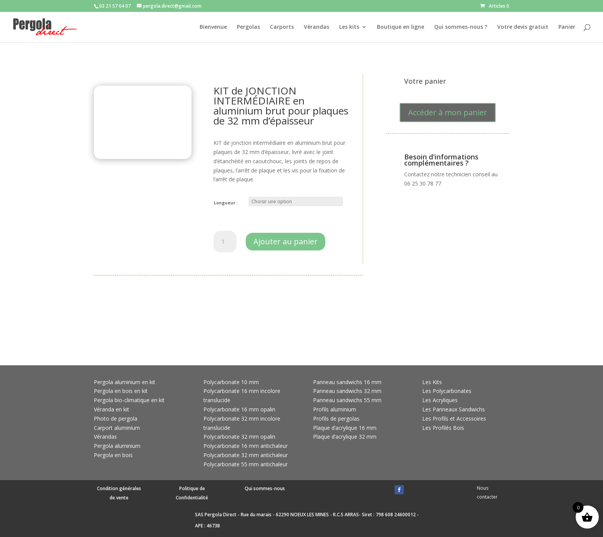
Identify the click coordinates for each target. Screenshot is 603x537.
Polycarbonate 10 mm (231, 382)
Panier (566, 27)
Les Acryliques (440, 400)
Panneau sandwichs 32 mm (347, 390)
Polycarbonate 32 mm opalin (239, 436)
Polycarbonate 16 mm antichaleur (245, 445)
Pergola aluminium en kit (124, 382)
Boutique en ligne (400, 27)
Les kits (349, 27)
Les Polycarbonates (446, 390)
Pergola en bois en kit (121, 390)
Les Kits (432, 382)
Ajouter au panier (285, 241)
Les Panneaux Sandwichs (453, 409)
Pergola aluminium (117, 445)
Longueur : (226, 203)
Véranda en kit (111, 409)
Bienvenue (213, 27)
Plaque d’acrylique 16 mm (344, 427)
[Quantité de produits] (225, 241)
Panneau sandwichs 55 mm (347, 400)
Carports (282, 27)
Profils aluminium (334, 409)
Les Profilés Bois (443, 427)
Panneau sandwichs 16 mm (347, 382)
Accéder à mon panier (447, 112)
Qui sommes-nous (265, 488)
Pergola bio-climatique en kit (129, 400)
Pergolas (248, 27)
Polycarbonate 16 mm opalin (239, 409)
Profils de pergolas (336, 418)
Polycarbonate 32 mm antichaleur (245, 455)
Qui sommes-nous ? (460, 27)
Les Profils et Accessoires (454, 418)
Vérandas (316, 27)
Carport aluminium (117, 427)
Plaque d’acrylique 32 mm (344, 436)
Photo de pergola (115, 418)
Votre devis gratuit (522, 27)
